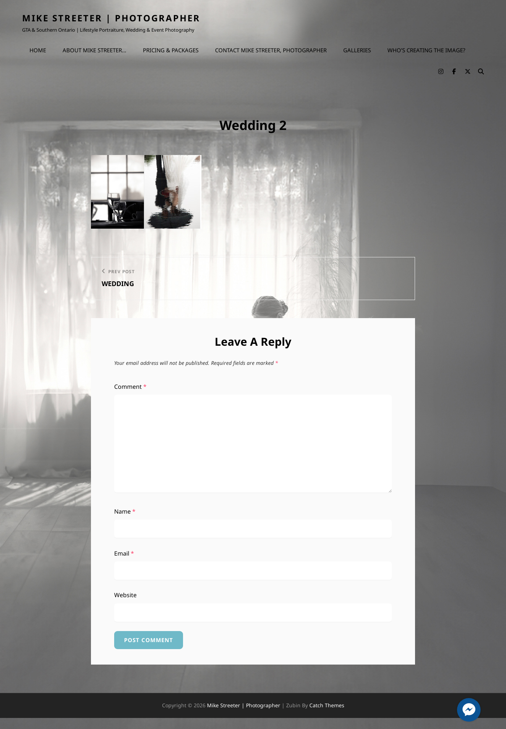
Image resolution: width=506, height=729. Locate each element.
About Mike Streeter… (94, 50)
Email (124, 553)
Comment (130, 387)
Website (125, 595)
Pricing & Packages (170, 50)
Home (37, 50)
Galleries (357, 50)
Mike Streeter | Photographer (111, 18)
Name (125, 511)
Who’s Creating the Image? (426, 50)
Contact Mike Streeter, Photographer (271, 50)
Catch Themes (326, 705)
